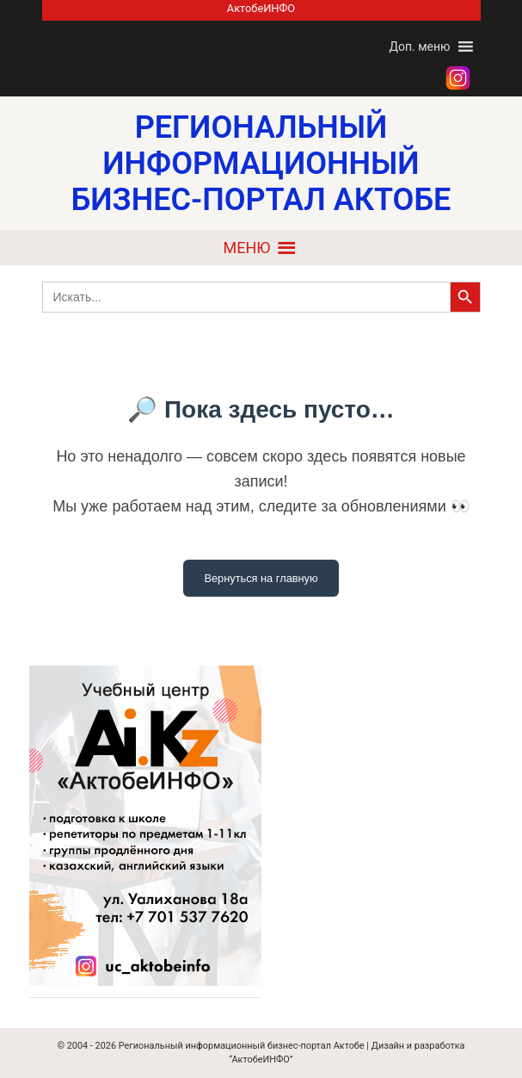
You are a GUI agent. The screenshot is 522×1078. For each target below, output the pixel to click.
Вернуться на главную (260, 578)
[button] (419, 46)
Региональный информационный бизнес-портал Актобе (242, 1045)
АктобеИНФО (261, 8)
